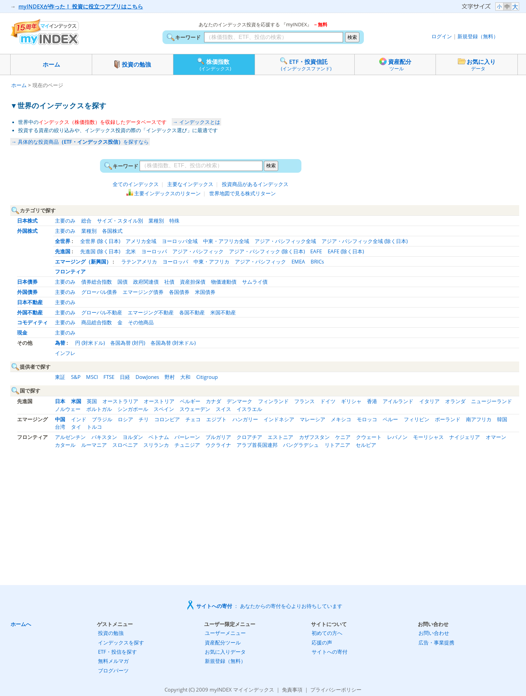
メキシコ (341, 419)
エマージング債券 (143, 291)
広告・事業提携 (436, 642)
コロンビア (167, 419)
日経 (125, 376)
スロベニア (125, 444)
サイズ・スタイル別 (120, 220)
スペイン (164, 409)
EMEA (298, 261)
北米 (131, 251)
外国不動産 (30, 312)
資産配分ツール (223, 642)
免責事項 (292, 689)
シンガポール (132, 409)
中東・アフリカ (211, 261)
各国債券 (179, 291)
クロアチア (249, 437)
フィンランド (273, 401)
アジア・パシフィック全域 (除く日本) (365, 241)
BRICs (317, 261)
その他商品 (141, 322)
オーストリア (159, 401)
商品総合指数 (96, 322)
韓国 (502, 419)
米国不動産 (223, 312)
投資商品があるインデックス (255, 184)
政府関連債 (146, 281)
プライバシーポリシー (335, 689)
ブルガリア (218, 437)
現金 (22, 332)
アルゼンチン (70, 437)
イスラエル (249, 409)
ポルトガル (99, 409)
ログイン (441, 36)
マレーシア (312, 419)
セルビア (366, 444)
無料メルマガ (113, 660)
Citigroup (207, 376)
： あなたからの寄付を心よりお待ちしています (269, 605)
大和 (185, 376)
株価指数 (214, 64)
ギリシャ (351, 401)
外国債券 (27, 291)
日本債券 (27, 281)
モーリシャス (428, 437)
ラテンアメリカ (139, 261)
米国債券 (205, 291)
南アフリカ (479, 419)
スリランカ (156, 444)
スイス (223, 409)
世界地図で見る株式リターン (242, 193)
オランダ (455, 401)
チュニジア (187, 444)
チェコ (193, 419)
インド (78, 419)
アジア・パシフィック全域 (285, 241)
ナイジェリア (464, 437)
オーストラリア (120, 401)
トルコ (94, 426)
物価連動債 (224, 281)
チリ (144, 419)
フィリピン (416, 419)
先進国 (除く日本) (100, 251)
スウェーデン (195, 409)
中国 (60, 419)
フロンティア (70, 271)
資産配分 (395, 64)
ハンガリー (245, 419)
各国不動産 (192, 312)
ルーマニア (94, 444)
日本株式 (27, 220)
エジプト (216, 419)
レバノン (397, 437)
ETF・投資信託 (305, 64)
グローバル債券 (99, 291)
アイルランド (398, 401)
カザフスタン (314, 437)
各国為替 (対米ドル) (173, 342)
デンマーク (239, 401)
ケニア (343, 437)
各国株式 (112, 230)
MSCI (92, 376)
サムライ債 (255, 281)
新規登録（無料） (477, 36)
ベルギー (190, 401)
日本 (60, 401)
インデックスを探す (121, 642)
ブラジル (102, 419)
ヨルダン (133, 437)
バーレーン (187, 437)
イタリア (429, 401)
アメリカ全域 (141, 241)
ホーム (51, 64)
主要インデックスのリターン (167, 193)
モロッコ (367, 419)
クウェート (369, 437)
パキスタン (104, 437)
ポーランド (447, 419)
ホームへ (21, 624)
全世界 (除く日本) (100, 241)
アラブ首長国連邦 (257, 444)
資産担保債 (192, 281)
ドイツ (328, 401)
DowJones (147, 376)
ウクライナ (218, 444)
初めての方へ (327, 632)
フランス (304, 401)
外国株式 (27, 230)
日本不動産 (30, 302)
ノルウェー (68, 409)
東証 (60, 376)
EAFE (316, 251)
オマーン (496, 437)
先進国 (62, 251)
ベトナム (158, 437)
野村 (170, 376)
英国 (92, 401)
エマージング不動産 (151, 312)
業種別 (156, 220)
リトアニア (337, 444)
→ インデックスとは (196, 121)
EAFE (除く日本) (346, 251)
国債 (122, 281)
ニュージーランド (491, 401)
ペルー (390, 419)
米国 (76, 401)
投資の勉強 (132, 64)
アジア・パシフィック (198, 251)
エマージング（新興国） (83, 261)
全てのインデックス (136, 184)
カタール (65, 444)
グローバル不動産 (101, 312)
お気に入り (476, 64)
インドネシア (279, 419)
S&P (76, 376)
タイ (76, 426)
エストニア (280, 437)
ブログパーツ (113, 670)
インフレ (65, 353)
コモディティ (32, 322)
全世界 (62, 241)
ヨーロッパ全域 (180, 241)
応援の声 (322, 642)
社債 (169, 281)
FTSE (108, 376)
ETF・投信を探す (117, 651)
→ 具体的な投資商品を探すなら (80, 141)
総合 (86, 220)
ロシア (125, 419)
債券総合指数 (96, 281)
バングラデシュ (301, 444)
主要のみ (65, 220)
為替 (60, 342)
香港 (372, 401)
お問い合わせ (433, 632)
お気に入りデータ (225, 651)
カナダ (213, 401)
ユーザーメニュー (225, 632)
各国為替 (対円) (127, 342)
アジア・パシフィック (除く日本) (267, 251)
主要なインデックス (190, 184)
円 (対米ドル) (90, 342)
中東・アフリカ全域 (226, 241)
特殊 (174, 220)
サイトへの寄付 (329, 651)
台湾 (60, 426)
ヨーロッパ (154, 251)
